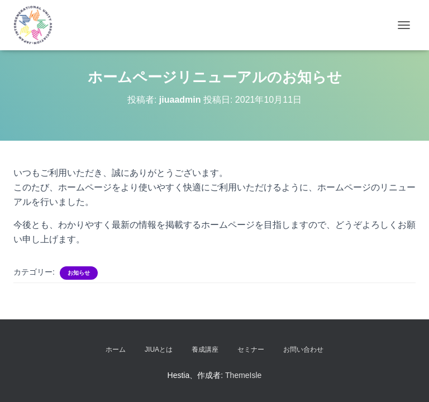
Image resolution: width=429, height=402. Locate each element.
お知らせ (79, 273)
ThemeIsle (243, 375)
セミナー (250, 349)
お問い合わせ (303, 349)
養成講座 (205, 349)
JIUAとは (159, 349)
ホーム (116, 349)
